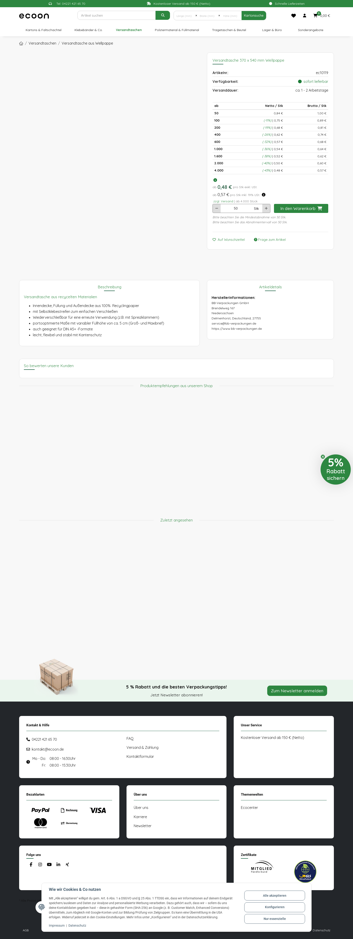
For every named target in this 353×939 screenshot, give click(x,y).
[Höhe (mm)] (230, 15)
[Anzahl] (235, 208)
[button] (304, 15)
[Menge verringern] (217, 208)
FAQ (130, 738)
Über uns (141, 807)
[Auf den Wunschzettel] (230, 240)
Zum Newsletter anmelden (297, 690)
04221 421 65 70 (44, 739)
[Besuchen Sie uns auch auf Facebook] (31, 864)
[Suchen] (116, 15)
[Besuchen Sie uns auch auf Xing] (67, 864)
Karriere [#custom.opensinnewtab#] (140, 817)
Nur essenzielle (275, 919)
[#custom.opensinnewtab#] (262, 871)
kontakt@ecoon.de (48, 749)
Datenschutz (77, 925)
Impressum (57, 925)
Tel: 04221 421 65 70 (70, 4)
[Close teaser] (323, 456)
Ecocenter (249, 807)
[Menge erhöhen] (266, 208)
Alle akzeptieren (274, 895)
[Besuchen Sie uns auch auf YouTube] (49, 864)
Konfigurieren (275, 907)
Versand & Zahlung (142, 747)
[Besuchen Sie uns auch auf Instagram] (40, 864)
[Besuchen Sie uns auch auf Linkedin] (58, 864)
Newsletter (143, 826)
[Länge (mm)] (184, 15)
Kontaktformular (140, 756)
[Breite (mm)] (207, 15)
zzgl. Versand (223, 201)
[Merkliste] (293, 15)
